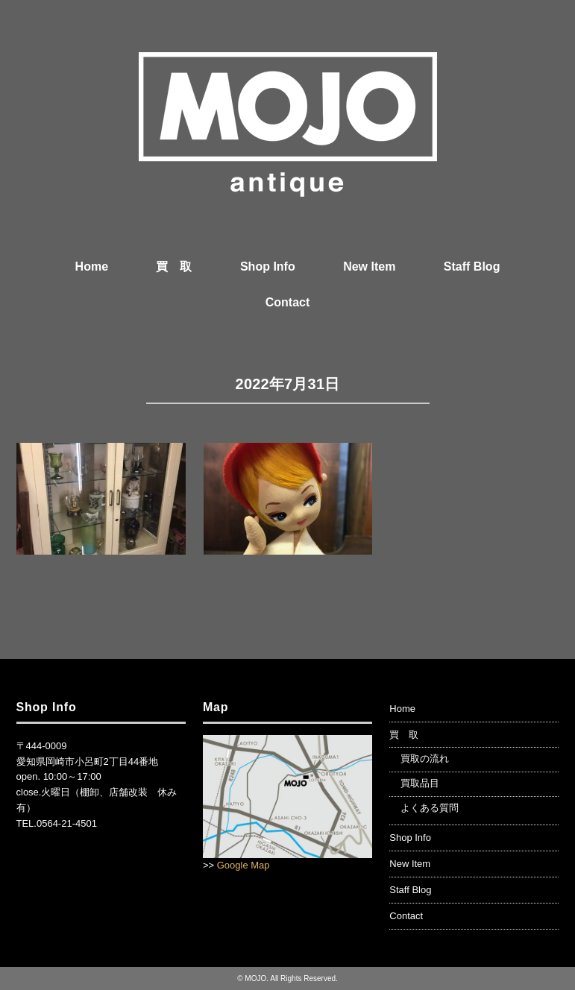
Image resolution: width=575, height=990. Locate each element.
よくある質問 (429, 807)
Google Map (243, 865)
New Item (369, 266)
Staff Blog (472, 266)
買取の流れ (424, 758)
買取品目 (419, 783)
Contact (287, 302)
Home (91, 266)
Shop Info (267, 266)
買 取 (174, 266)
